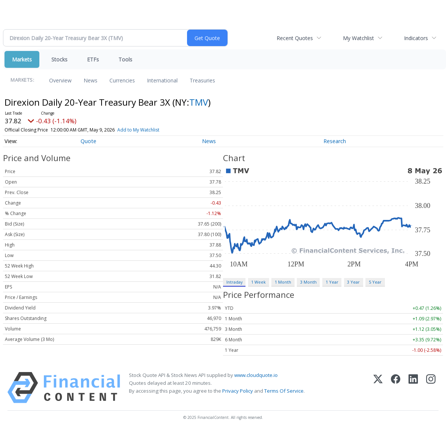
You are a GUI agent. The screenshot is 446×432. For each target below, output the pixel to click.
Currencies (122, 80)
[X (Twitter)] (378, 387)
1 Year (332, 282)
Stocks (59, 59)
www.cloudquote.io (256, 375)
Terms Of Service (284, 390)
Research (334, 141)
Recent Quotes (295, 38)
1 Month (283, 282)
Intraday (234, 282)
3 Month (308, 282)
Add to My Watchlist (138, 130)
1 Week (258, 282)
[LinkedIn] (413, 387)
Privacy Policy (237, 390)
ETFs (93, 59)
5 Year (375, 282)
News (90, 80)
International (162, 80)
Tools (125, 59)
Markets (22, 59)
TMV (198, 102)
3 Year (353, 282)
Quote (88, 141)
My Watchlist (358, 38)
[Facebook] (395, 387)
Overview (60, 80)
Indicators (416, 38)
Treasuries (202, 80)
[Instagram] (431, 387)
